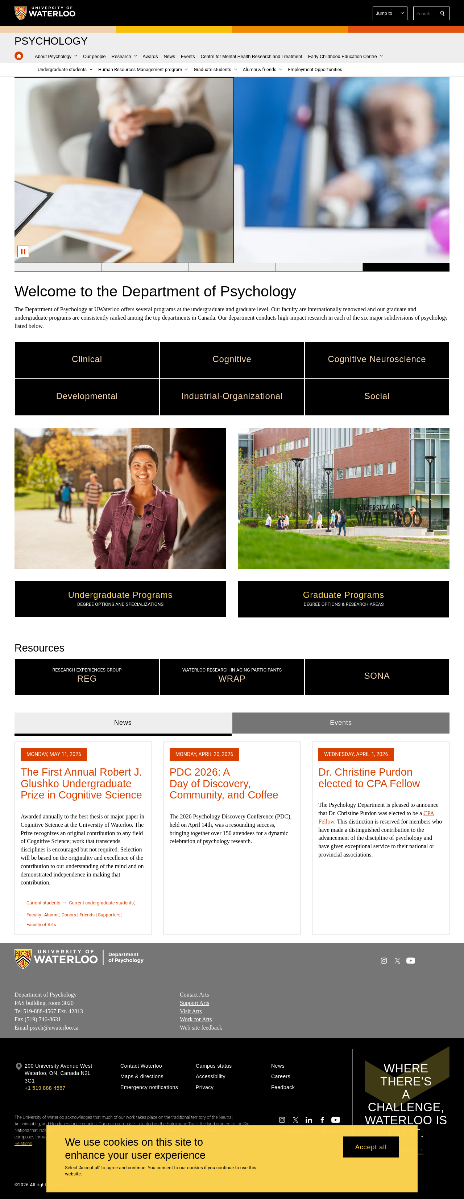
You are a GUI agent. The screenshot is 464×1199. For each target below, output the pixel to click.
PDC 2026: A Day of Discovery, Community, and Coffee (224, 783)
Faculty (33, 914)
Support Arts (194, 1003)
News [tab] (123, 722)
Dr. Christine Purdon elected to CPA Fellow (369, 777)
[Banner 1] (57, 267)
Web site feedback (201, 1028)
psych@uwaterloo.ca (54, 1028)
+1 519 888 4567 (45, 1088)
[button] (390, 13)
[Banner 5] (406, 267)
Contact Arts (194, 994)
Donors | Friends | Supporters (91, 914)
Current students (43, 903)
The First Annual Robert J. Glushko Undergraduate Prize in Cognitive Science (81, 783)
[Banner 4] (319, 267)
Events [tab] (341, 722)
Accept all (371, 1146)
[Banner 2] (144, 267)
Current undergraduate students (101, 903)
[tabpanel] (232, 835)
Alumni (51, 914)
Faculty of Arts (41, 924)
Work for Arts (196, 1020)
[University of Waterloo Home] (45, 13)
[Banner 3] (232, 267)
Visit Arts (191, 1011)
